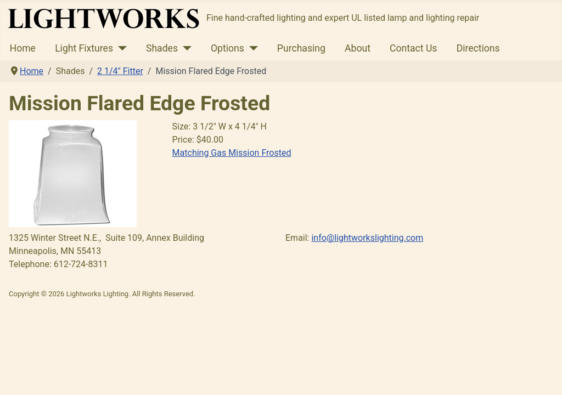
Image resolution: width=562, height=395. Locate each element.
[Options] (251, 48)
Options (227, 48)
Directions (478, 48)
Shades (162, 48)
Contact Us (413, 48)
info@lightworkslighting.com (367, 238)
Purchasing (301, 48)
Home (23, 48)
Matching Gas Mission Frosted (231, 153)
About (357, 48)
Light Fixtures (84, 48)
